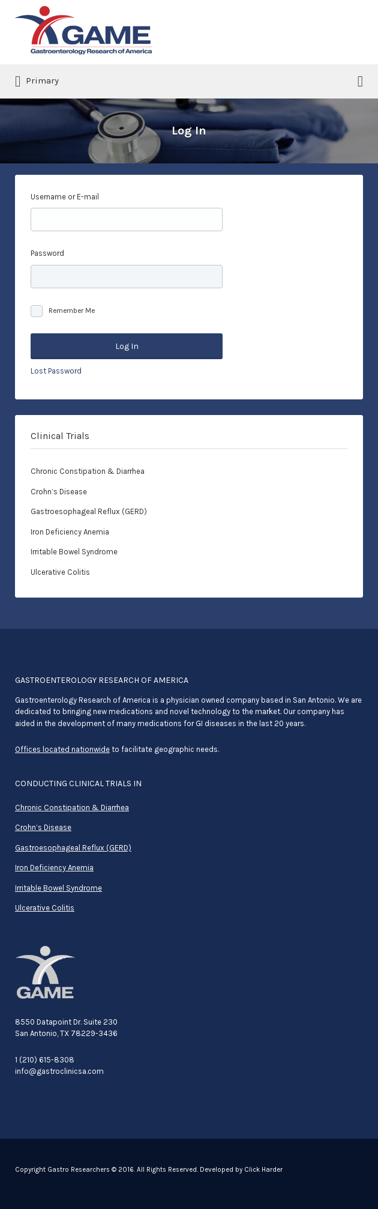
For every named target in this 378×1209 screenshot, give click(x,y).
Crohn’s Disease (59, 491)
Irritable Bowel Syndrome (74, 551)
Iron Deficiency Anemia (70, 531)
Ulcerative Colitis (60, 572)
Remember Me (72, 310)
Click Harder (263, 1170)
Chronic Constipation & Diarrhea (88, 471)
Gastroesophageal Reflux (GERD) (89, 511)
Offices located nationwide (62, 749)
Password (47, 253)
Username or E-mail (65, 196)
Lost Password (56, 371)
